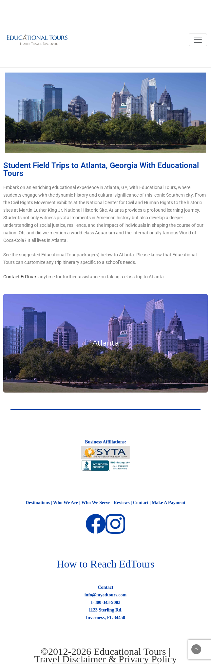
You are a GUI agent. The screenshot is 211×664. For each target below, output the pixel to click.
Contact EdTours (20, 276)
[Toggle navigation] (198, 39)
